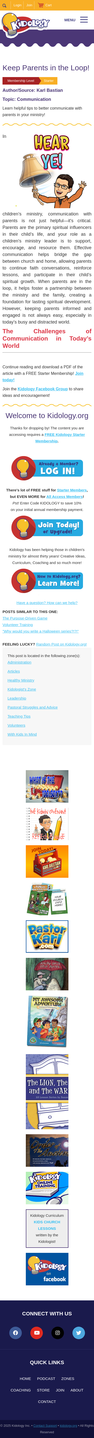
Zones (67, 1378)
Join (29, 5)
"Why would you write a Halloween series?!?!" (41, 631)
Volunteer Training (18, 625)
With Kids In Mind (22, 734)
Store (43, 1390)
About (76, 1390)
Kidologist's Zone (22, 689)
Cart (48, 5)
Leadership (17, 698)
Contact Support (45, 1425)
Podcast (46, 1378)
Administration (19, 662)
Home (25, 1378)
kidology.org (68, 1425)
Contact (47, 1401)
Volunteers (16, 725)
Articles (14, 671)
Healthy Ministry (21, 680)
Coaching (21, 1390)
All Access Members (64, 496)
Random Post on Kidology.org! (61, 644)
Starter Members (72, 490)
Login (18, 5)
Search (7, 5)
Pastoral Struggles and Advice (33, 707)
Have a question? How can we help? (47, 603)
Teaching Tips (19, 716)
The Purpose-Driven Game (25, 618)
